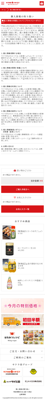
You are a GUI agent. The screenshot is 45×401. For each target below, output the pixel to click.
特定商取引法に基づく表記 (22, 392)
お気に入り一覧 (22, 209)
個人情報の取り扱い (22, 389)
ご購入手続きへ (22, 189)
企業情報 (22, 394)
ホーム (4, 10)
